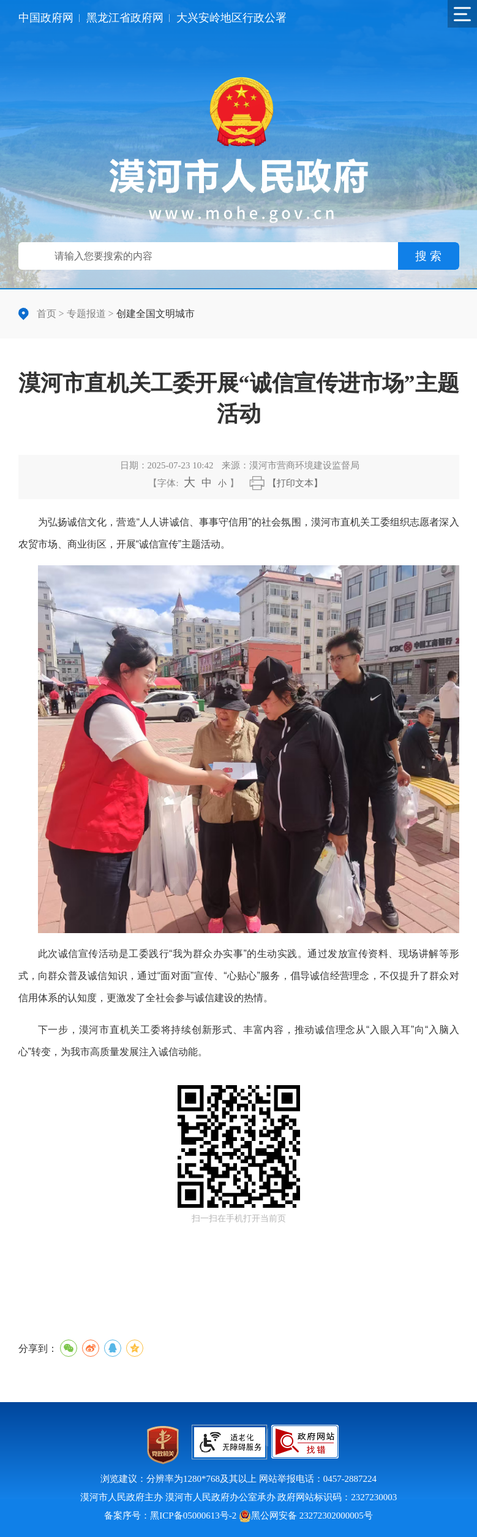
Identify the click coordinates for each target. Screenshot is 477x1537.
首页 (46, 313)
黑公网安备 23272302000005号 (306, 1515)
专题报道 (86, 313)
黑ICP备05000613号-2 (193, 1515)
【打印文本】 (295, 483)
